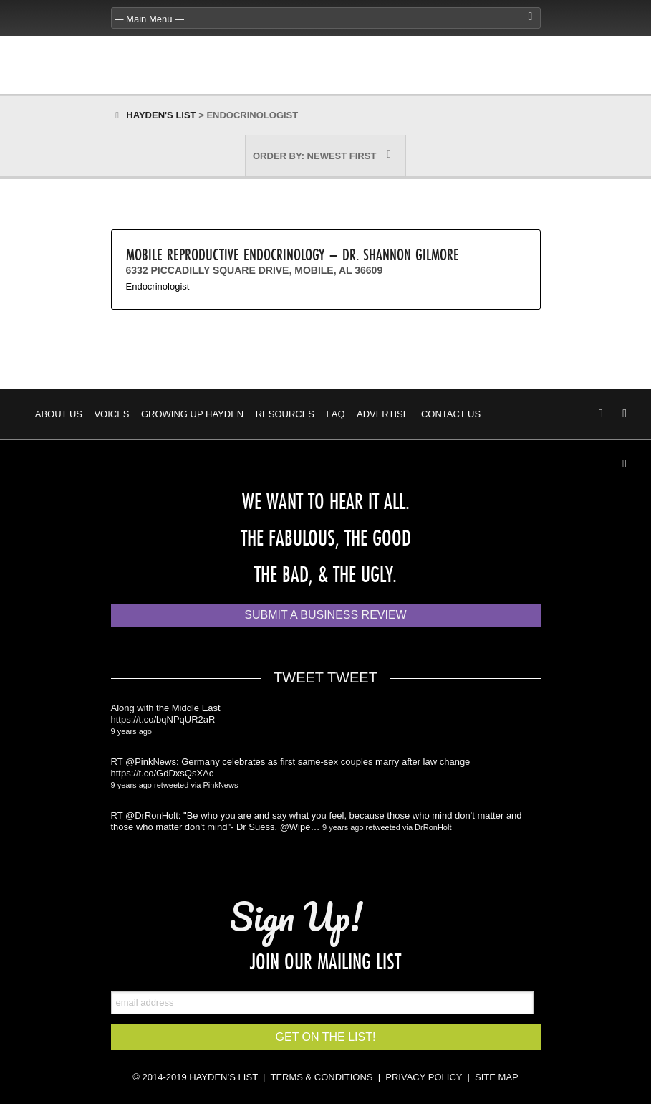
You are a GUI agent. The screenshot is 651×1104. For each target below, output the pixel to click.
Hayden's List (161, 115)
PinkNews (220, 785)
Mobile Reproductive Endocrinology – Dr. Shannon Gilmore (292, 254)
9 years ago (131, 731)
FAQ (336, 414)
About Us (58, 414)
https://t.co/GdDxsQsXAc (162, 773)
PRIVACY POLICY (423, 1077)
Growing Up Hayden (192, 414)
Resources (285, 414)
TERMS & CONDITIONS (321, 1077)
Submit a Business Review (325, 615)
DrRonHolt (433, 827)
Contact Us (451, 414)
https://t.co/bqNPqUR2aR (163, 719)
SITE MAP (497, 1077)
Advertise (383, 414)
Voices (111, 414)
